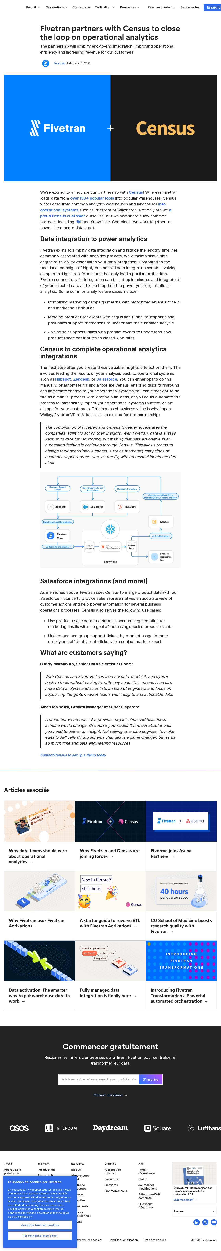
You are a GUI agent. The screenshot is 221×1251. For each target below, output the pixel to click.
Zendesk (81, 379)
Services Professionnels (81, 1213)
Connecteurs (81, 7)
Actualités (78, 1200)
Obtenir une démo (108, 1095)
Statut (142, 1179)
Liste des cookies (155, 1240)
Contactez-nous (116, 1191)
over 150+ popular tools (92, 198)
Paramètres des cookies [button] (87, 1240)
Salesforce (106, 379)
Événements (79, 1206)
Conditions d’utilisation (123, 1240)
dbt (78, 221)
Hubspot (63, 379)
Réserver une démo (161, 7)
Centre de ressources (78, 1186)
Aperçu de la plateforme (12, 1171)
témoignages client (80, 1177)
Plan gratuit (45, 1175)
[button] (33, 7)
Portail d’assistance (146, 1171)
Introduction (46, 1169)
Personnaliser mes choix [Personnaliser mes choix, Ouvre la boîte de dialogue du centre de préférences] (40, 1235)
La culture (111, 1179)
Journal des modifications (147, 1186)
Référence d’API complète (149, 1196)
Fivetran (60, 63)
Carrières (111, 1185)
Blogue (76, 1169)
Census (136, 192)
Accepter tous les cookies (40, 1225)
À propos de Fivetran (113, 1171)
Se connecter (190, 7)
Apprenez (77, 1194)
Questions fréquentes (145, 1205)
